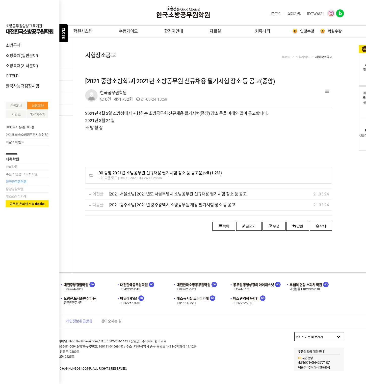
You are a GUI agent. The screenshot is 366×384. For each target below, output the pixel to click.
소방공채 (13, 45)
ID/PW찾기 (315, 14)
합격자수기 (37, 114)
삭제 (321, 226)
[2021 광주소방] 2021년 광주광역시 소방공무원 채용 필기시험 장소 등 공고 (172, 204)
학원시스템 (82, 31)
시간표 (16, 114)
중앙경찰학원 (15, 189)
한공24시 (16, 105)
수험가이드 (128, 31)
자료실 (215, 31)
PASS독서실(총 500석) (20, 127)
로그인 (276, 14)
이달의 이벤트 (15, 142)
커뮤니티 (262, 31)
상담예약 (38, 105)
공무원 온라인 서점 (27, 204)
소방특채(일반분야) (22, 55)
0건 (105, 99)
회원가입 (294, 14)
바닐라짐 (12, 166)
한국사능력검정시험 (22, 86)
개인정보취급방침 (79, 321)
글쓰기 (249, 226)
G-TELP (12, 75)
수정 (274, 226)
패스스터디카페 (16, 196)
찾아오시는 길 (111, 321)
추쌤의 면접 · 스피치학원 (21, 174)
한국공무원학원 (16, 181)
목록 (224, 226)
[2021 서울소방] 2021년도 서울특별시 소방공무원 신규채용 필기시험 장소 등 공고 (178, 194)
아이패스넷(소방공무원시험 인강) (27, 134)
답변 (297, 226)
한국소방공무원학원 (183, 12)
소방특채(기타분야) (22, 65)
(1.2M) (160, 173)
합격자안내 (173, 31)
